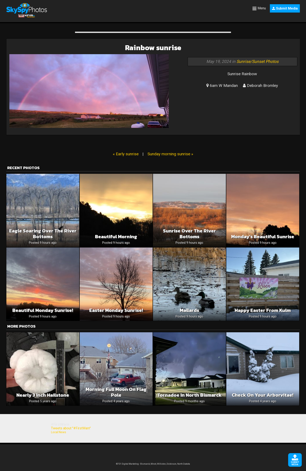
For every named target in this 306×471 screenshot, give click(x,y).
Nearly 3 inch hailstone (42, 395)
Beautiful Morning (116, 236)
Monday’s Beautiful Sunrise (262, 236)
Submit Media (285, 8)
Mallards (189, 310)
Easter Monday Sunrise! (116, 310)
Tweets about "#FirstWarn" (71, 428)
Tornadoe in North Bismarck (189, 395)
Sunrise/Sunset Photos (258, 61)
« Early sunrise (126, 153)
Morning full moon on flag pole (116, 392)
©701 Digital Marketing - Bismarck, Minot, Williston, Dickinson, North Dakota (153, 464)
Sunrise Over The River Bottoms (189, 233)
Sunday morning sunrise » (170, 153)
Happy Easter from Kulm (263, 310)
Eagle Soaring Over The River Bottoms (42, 233)
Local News (58, 432)
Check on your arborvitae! (262, 395)
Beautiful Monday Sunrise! (42, 310)
